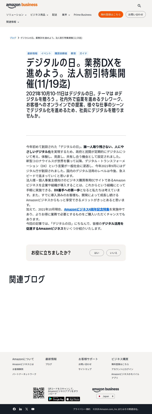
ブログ (48, 364)
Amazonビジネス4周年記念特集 (86, 209)
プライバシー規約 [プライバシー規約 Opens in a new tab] (81, 409)
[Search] (139, 5)
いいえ (113, 253)
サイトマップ (85, 369)
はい (96, 253)
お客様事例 (17, 369)
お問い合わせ (135, 14)
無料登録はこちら (120, 364)
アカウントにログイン (122, 369)
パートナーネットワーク (24, 374)
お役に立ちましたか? (50, 252)
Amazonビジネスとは (23, 364)
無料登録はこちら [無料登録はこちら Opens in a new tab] (111, 14)
